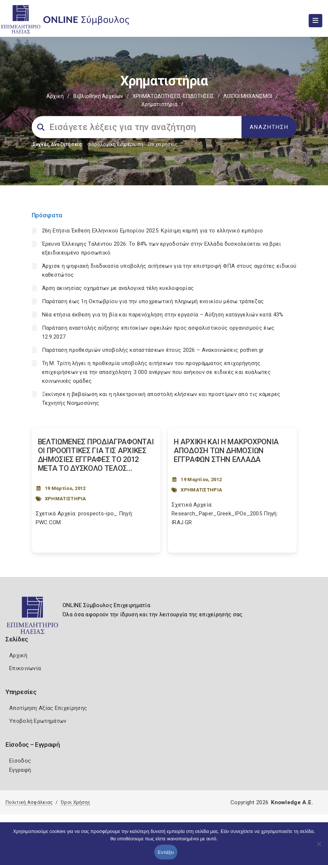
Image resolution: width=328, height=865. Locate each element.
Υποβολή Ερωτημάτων (37, 721)
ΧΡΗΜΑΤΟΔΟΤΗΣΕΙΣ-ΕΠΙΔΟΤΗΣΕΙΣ (173, 96)
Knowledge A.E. (292, 802)
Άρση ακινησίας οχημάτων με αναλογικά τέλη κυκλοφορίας (118, 288)
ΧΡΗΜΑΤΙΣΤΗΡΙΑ (65, 498)
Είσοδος (20, 760)
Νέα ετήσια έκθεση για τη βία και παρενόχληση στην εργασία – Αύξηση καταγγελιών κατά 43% (162, 314)
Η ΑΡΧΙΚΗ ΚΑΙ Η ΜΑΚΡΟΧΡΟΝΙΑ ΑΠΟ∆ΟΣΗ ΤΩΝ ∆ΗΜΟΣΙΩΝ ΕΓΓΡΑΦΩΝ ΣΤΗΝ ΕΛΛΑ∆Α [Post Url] (226, 450)
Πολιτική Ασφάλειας (29, 802)
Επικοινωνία (25, 668)
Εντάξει (166, 852)
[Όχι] (318, 847)
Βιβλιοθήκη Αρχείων (98, 96)
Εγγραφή (20, 770)
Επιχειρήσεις (163, 144)
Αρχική (55, 96)
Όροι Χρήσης (75, 802)
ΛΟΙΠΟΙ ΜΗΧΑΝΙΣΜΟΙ (247, 96)
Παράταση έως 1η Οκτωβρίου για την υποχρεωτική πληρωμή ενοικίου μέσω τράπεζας (153, 301)
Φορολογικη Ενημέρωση (115, 144)
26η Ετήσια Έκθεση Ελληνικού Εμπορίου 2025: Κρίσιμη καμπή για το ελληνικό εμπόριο (152, 230)
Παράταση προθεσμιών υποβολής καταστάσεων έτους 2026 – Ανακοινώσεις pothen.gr (153, 350)
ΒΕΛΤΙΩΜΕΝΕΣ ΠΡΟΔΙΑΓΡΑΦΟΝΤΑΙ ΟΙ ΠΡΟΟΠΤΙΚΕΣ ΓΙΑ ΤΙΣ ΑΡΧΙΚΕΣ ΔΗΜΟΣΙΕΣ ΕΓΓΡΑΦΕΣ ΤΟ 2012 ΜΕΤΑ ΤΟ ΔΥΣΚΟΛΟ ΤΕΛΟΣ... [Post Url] (96, 455)
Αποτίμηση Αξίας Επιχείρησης (48, 708)
